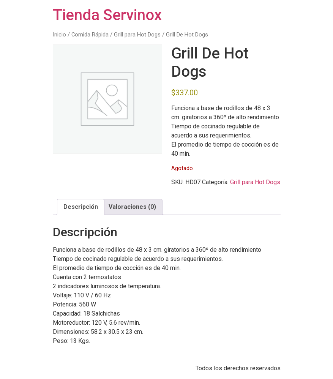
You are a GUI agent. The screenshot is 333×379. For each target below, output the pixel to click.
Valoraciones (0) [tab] (132, 206)
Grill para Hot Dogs (137, 34)
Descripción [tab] (80, 206)
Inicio (59, 34)
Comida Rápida (90, 34)
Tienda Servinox (107, 15)
